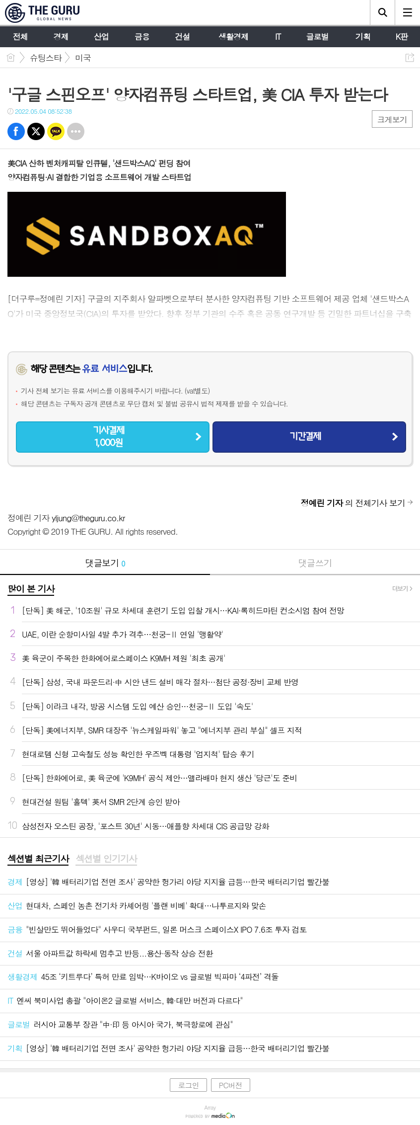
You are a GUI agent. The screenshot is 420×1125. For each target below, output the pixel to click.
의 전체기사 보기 (353, 503)
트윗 (36, 131)
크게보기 (392, 119)
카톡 (56, 131)
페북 (16, 131)
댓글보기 (105, 563)
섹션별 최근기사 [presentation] (38, 859)
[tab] (38, 859)
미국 (83, 58)
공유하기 (410, 57)
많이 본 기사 (30, 588)
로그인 (188, 1085)
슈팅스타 (46, 58)
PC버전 (230, 1085)
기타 (75, 131)
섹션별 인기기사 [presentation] (106, 859)
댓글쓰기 (315, 563)
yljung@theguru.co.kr (88, 518)
